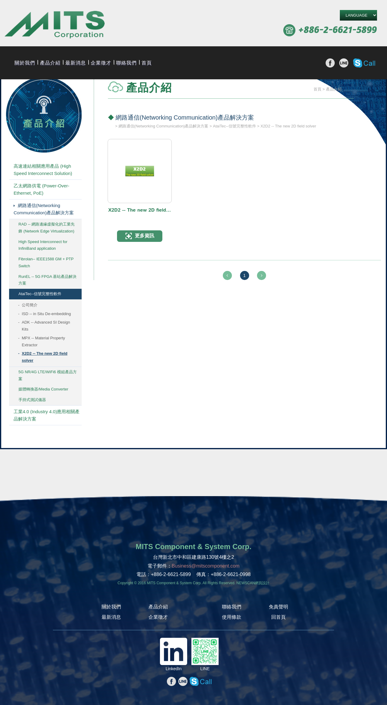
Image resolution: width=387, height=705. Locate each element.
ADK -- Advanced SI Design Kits (46, 325)
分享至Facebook (330, 63)
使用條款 (231, 617)
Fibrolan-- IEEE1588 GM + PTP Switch (45, 262)
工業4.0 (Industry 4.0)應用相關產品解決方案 (47, 415)
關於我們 (25, 62)
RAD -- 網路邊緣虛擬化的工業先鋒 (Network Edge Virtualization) (46, 227)
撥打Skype (364, 63)
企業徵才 (101, 62)
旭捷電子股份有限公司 (55, 25)
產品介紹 (50, 62)
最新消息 (75, 62)
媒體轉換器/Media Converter (43, 389)
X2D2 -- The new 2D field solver (44, 357)
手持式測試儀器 (32, 399)
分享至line (343, 63)
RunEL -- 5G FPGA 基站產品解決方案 (47, 280)
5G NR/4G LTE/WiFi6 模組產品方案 (47, 375)
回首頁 (278, 617)
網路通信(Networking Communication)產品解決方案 (44, 209)
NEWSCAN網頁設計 (252, 583)
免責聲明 (278, 606)
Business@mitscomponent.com (205, 565)
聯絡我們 (126, 62)
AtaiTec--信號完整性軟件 (39, 294)
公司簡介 (29, 305)
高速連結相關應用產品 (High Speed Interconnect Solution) (43, 169)
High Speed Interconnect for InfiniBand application (42, 245)
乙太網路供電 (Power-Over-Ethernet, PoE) (41, 189)
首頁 (146, 62)
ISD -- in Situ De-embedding (46, 313)
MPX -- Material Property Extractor (43, 341)
